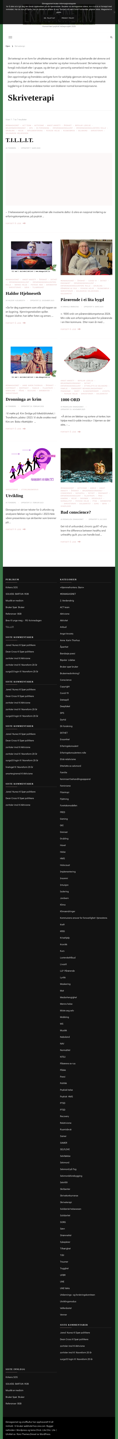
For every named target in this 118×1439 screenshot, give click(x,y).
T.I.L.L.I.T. (19, 140)
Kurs (62, 950)
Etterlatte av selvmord (95, 386)
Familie (35, 388)
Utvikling (14, 495)
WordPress (45, 1434)
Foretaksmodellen (68, 805)
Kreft (62, 924)
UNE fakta (65, 1288)
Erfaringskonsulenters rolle (91, 128)
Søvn (26, 287)
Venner (63, 1314)
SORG (96, 503)
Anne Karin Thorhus (32, 385)
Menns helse (21, 285)
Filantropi (48, 388)
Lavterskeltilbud (67, 957)
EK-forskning (42, 128)
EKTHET (103, 280)
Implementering (35, 130)
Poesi (62, 1076)
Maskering (65, 983)
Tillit (62, 1255)
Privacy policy (68, 18)
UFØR (63, 1274)
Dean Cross (11, 651)
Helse (21, 130)
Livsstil (63, 964)
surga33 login (12, 671)
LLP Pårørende (67, 970)
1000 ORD (70, 399)
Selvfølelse (65, 1155)
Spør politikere (28, 644)
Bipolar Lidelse (83, 125)
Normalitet (66, 501)
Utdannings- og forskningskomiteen (77, 1294)
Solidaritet (66, 293)
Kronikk (63, 944)
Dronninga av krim (23, 399)
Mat (62, 990)
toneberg (12, 148)
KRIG (62, 931)
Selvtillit (64, 1182)
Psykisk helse (53, 130)
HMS (62, 858)
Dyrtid (63, 719)
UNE (62, 1281)
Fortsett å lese (16, 223)
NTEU (63, 1056)
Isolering (64, 891)
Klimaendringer (91, 391)
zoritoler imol (12, 658)
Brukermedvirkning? (16, 128)
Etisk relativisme (68, 759)
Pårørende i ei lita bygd (82, 299)
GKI (61, 825)
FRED (100, 496)
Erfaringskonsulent (63, 128)
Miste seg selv (67, 1010)
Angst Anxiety (54, 125)
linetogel (10, 766)
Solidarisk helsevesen (17, 133)
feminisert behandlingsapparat (87, 388)
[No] (114, 12)
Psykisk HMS (37, 285)
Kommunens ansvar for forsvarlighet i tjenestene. (83, 917)
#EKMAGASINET (12, 125)
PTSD (95, 501)
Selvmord (83, 130)
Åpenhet (68, 125)
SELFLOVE (31, 390)
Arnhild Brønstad (71, 306)
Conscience (66, 493)
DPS (31, 128)
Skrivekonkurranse (69, 1195)
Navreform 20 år (29, 664)
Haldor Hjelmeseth (23, 293)
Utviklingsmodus (29, 489)
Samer (63, 1136)
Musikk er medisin (14, 600)
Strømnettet (65, 1235)
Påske (21, 390)
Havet (77, 391)
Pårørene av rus (69, 288)
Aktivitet (64, 620)
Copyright (11, 388)
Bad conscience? (76, 512)
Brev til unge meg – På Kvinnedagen (24, 620)
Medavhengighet (68, 997)
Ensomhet (65, 283)
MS (61, 1023)
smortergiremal (13, 773)
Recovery (64, 1116)
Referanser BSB (13, 613)
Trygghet (64, 1268)
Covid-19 (93, 280)
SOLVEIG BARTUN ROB (17, 593)
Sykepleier (66, 506)
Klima (63, 904)
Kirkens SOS (12, 587)
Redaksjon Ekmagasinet (73, 406)
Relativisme (65, 1122)
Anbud (93, 488)
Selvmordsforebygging (71, 1175)
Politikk (63, 1083)
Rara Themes (23, 1434)
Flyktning (64, 798)
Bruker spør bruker (69, 666)
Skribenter (44, 390)
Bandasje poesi (67, 653)
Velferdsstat (65, 1308)
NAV (62, 1043)
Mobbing (64, 1016)
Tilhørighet (38, 287)
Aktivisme (39, 125)
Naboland (10, 390)
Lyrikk (63, 977)
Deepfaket (24, 388)
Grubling (10, 130)
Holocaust (65, 864)
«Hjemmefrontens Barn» (72, 587)
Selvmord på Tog (68, 1169)
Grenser (64, 831)
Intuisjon (64, 884)
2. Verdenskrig (67, 600)
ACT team (26, 125)
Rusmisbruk (69, 130)
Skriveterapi (97, 130)
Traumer (64, 1261)
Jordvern (64, 898)
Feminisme (66, 391)
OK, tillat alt (49, 18)
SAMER (63, 1142)
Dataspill (80, 493)
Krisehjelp (97, 498)
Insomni (84, 498)
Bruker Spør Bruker (15, 607)
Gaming (64, 498)
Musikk (63, 1030)
